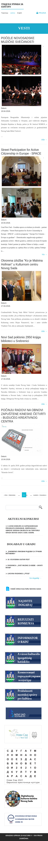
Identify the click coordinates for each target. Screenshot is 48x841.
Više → (44, 140)
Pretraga (41, 507)
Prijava (42, 13)
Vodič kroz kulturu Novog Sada (25, 589)
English (19, 13)
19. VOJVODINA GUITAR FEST (19, 559)
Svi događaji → (35, 578)
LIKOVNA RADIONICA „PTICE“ (19, 574)
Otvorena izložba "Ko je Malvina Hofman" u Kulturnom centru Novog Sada (22, 264)
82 (26, 495)
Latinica (12, 13)
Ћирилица (4, 13)
